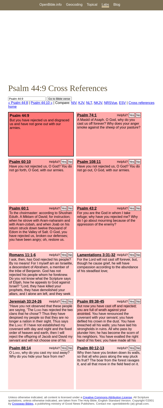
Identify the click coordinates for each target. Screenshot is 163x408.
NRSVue (110, 103)
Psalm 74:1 (87, 115)
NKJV (98, 103)
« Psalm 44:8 (18, 103)
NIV (73, 103)
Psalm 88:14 (20, 348)
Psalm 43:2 (87, 208)
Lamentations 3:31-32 (96, 255)
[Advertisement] (81, 46)
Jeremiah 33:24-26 (25, 301)
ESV (122, 103)
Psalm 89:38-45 (90, 301)
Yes (131, 115)
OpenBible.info (50, 4)
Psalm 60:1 (19, 208)
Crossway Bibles (22, 403)
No (138, 115)
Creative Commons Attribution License (107, 397)
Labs (105, 4)
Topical (92, 4)
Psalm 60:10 (20, 162)
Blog (116, 4)
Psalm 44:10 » (41, 103)
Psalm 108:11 (89, 162)
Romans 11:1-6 (22, 255)
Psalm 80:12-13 (90, 348)
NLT (89, 103)
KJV (81, 103)
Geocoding (74, 4)
